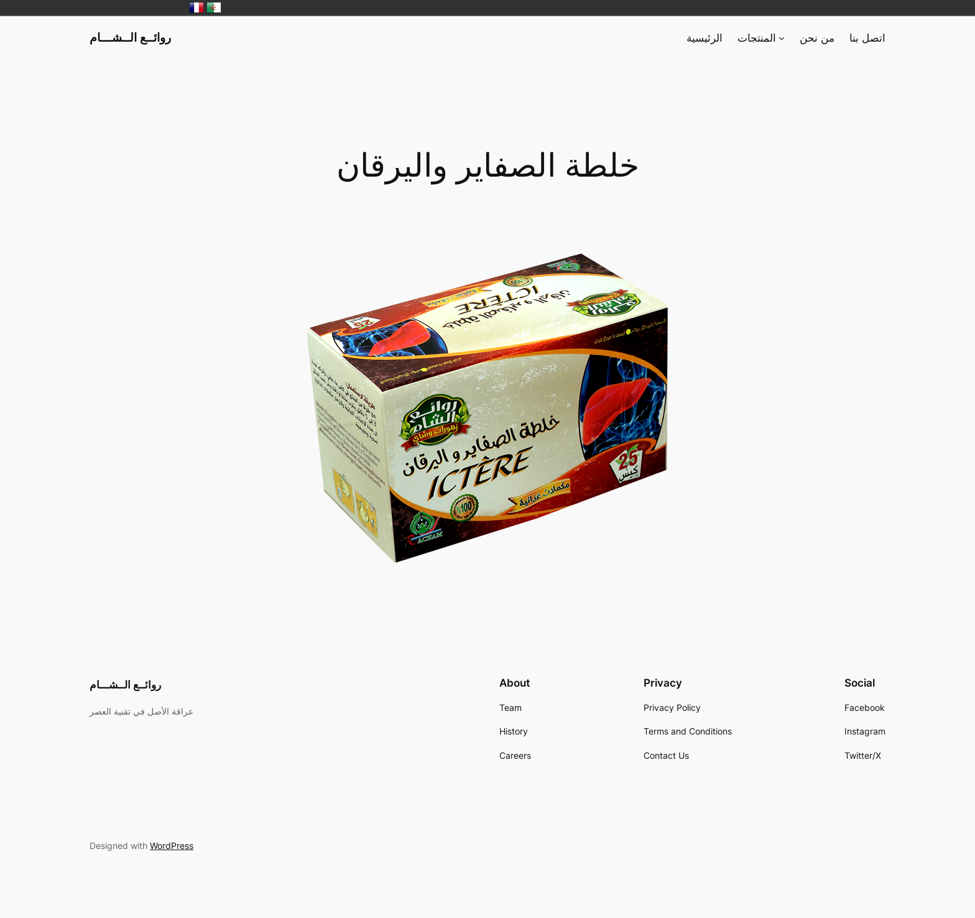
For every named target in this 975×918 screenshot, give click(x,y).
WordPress (171, 845)
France (196, 7)
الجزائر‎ (213, 7)
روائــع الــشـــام (130, 37)
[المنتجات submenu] (782, 38)
